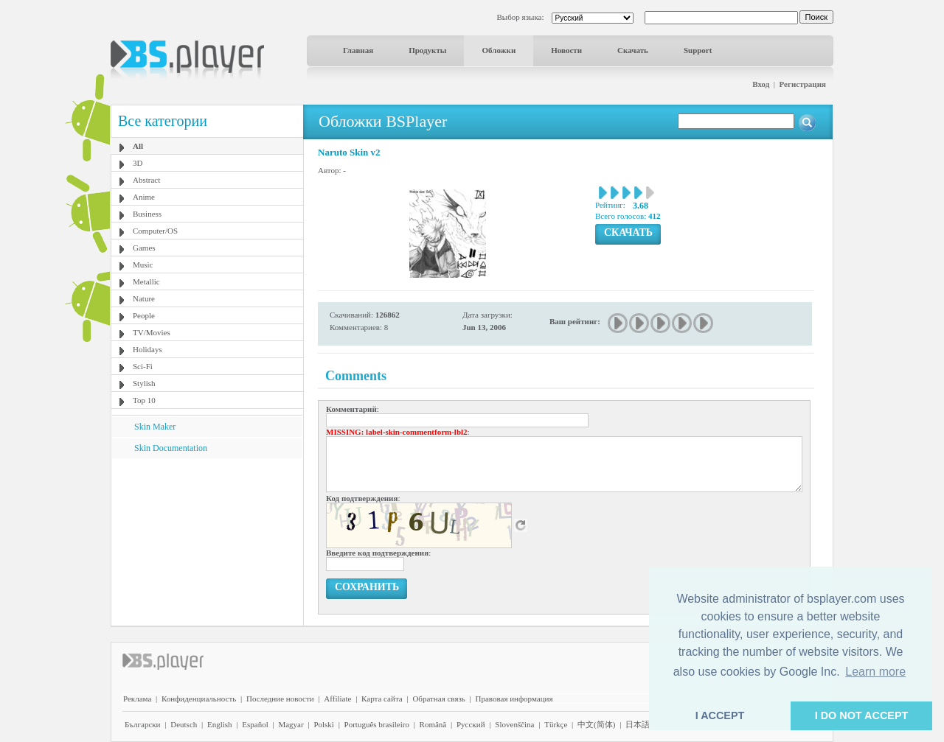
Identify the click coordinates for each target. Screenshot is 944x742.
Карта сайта (382, 698)
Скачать (632, 50)
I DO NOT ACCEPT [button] (862, 715)
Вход (760, 84)
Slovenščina (514, 724)
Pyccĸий (471, 724)
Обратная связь (438, 698)
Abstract (146, 179)
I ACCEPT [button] (720, 715)
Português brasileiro (376, 724)
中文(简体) (596, 724)
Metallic (146, 281)
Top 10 (144, 400)
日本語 (637, 724)
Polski (323, 724)
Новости (566, 50)
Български (143, 724)
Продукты (427, 50)
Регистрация (803, 84)
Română (433, 724)
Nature (144, 298)
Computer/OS (155, 230)
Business (147, 213)
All (138, 145)
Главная (358, 50)
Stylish (144, 383)
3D (137, 162)
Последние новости (280, 698)
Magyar (290, 724)
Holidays (147, 349)
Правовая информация (514, 698)
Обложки (499, 50)
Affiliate (337, 698)
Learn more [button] (875, 671)
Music (143, 264)
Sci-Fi (143, 366)
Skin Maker (155, 426)
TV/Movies (151, 332)
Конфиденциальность (199, 698)
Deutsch (183, 724)
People (144, 315)
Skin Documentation (170, 448)
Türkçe (555, 724)
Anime (144, 196)
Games (144, 247)
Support (698, 50)
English (219, 724)
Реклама (137, 698)
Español (255, 724)
